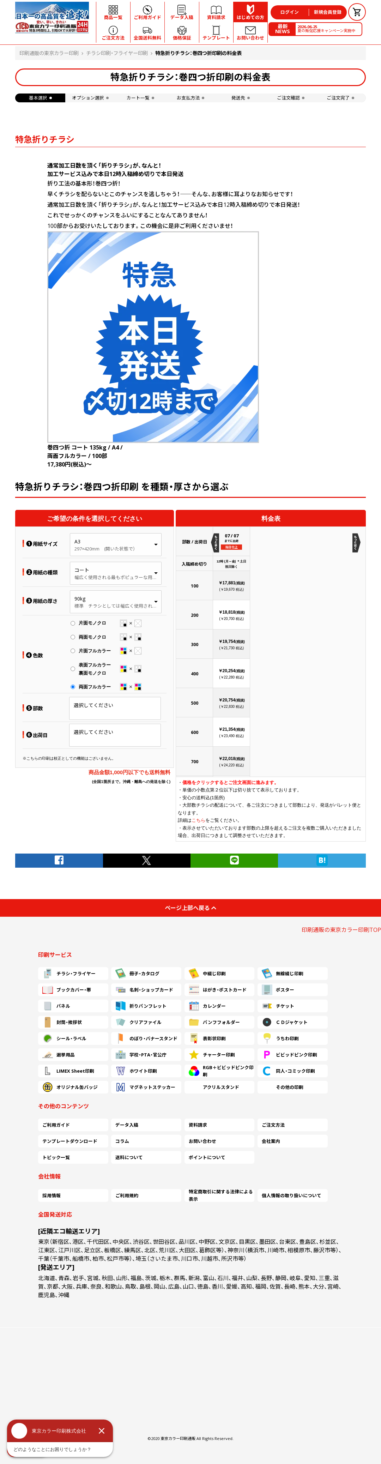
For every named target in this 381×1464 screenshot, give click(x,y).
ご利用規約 (126, 1195)
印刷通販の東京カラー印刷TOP (341, 930)
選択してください (93, 705)
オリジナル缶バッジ (70, 1087)
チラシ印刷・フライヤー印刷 (117, 53)
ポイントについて (207, 1157)
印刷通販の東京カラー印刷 (49, 53)
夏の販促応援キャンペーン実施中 (326, 28)
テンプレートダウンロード (69, 1141)
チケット (278, 1006)
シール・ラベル (64, 1038)
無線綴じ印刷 (282, 973)
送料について (129, 1157)
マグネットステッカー (145, 1087)
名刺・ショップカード (144, 989)
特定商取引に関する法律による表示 (221, 1195)
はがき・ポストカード (218, 989)
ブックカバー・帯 (66, 989)
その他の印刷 (282, 1087)
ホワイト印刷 (136, 1071)
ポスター (278, 989)
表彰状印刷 (207, 1038)
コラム (122, 1141)
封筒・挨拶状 (62, 1022)
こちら (198, 820)
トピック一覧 (56, 1157)
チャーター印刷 (212, 1054)
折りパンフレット (141, 1006)
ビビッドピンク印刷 (289, 1054)
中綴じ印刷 (207, 973)
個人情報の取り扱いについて (291, 1195)
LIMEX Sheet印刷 (68, 1071)
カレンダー (207, 1006)
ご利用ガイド (56, 1125)
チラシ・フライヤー (69, 973)
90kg (79, 598)
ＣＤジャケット (285, 1022)
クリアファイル (138, 1022)
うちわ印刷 (280, 1038)
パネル (56, 1006)
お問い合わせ (202, 1141)
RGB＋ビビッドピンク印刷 (221, 1071)
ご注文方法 (273, 1125)
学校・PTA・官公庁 (141, 1054)
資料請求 (198, 1125)
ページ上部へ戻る (190, 908)
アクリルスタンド (214, 1087)
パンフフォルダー (214, 1022)
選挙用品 (58, 1054)
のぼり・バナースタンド (146, 1038)
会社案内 (271, 1141)
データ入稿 (126, 1125)
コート (81, 570)
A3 (77, 541)
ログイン (289, 12)
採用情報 (51, 1195)
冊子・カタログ (137, 973)
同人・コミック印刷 (288, 1071)
